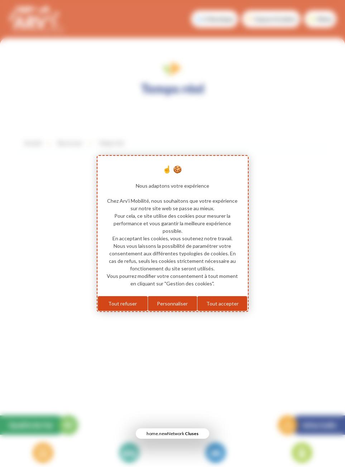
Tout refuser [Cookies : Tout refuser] (122, 303)
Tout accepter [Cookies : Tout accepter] (222, 303)
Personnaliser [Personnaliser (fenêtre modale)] (172, 303)
